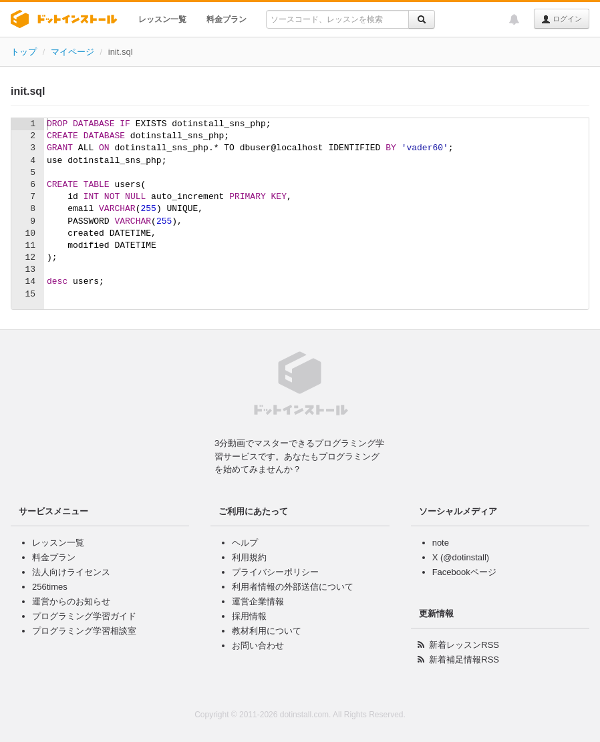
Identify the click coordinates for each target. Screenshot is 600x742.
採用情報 (249, 616)
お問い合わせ (258, 645)
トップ (24, 52)
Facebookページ (464, 572)
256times (49, 587)
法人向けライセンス (71, 572)
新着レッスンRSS (464, 645)
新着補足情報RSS (464, 660)
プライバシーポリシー (275, 572)
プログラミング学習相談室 (84, 631)
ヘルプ (245, 543)
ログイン (561, 19)
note (440, 543)
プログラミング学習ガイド (84, 616)
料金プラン (226, 19)
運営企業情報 (258, 601)
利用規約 (249, 557)
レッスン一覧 (162, 19)
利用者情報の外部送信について (292, 587)
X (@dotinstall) (460, 557)
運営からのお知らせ (71, 601)
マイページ (72, 52)
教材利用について (266, 631)
